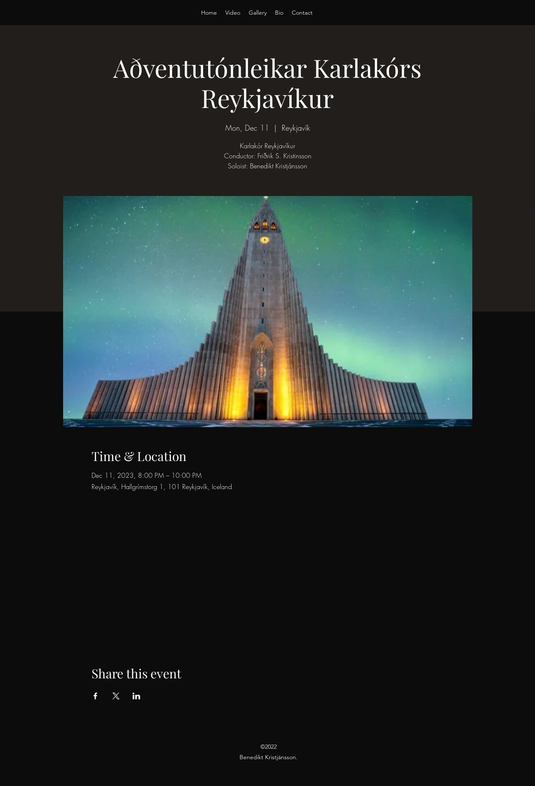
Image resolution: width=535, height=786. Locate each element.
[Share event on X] (116, 696)
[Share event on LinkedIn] (136, 696)
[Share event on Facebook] (95, 696)
